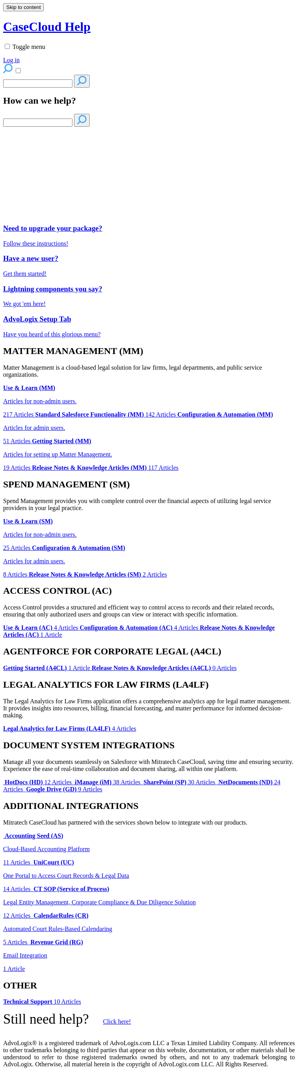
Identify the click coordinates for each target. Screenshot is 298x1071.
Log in (11, 60)
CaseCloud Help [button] (46, 27)
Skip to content (23, 7)
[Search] (37, 83)
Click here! (117, 1021)
